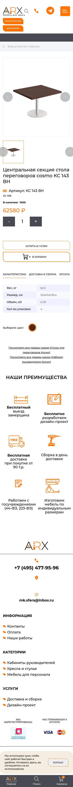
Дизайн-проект (21, 705)
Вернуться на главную (21, 46)
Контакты (16, 626)
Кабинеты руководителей (31, 663)
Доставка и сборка (24, 699)
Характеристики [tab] (14, 274)
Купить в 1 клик (36, 246)
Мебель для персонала (28, 674)
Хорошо (58, 762)
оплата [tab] (64, 274)
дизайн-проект (13, 28)
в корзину (35, 256)
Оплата (14, 632)
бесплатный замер (13, 21)
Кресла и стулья (22, 669)
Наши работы (19, 638)
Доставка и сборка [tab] (42, 274)
